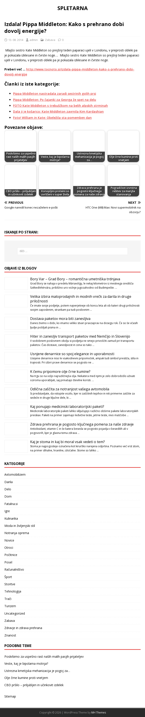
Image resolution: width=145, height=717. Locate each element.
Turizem (10, 606)
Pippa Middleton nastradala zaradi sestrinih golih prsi (54, 93)
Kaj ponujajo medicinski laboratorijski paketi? (67, 406)
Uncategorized (14, 613)
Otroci (8, 547)
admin (33, 40)
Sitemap (10, 696)
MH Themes (98, 712)
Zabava (50, 40)
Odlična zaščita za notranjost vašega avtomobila (69, 389)
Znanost (10, 635)
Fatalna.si (11, 504)
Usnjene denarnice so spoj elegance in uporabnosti (72, 353)
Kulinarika (11, 518)
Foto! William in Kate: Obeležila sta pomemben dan (52, 118)
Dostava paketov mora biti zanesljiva (60, 318)
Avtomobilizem (15, 474)
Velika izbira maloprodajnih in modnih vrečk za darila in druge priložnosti (80, 298)
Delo (7, 489)
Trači (7, 599)
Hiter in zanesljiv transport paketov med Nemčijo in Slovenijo (80, 336)
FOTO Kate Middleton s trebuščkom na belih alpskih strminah (60, 105)
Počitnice (10, 555)
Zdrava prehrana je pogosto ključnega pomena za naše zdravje (82, 424)
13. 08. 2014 (15, 40)
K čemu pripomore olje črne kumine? (60, 371)
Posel (8, 562)
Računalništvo (14, 569)
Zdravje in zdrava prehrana (23, 628)
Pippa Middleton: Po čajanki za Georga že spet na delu (54, 100)
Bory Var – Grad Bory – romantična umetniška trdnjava (75, 279)
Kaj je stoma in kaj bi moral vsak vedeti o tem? (67, 441)
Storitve (9, 584)
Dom (8, 496)
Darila (8, 482)
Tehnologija (12, 591)
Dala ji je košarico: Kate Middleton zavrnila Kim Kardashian (58, 111)
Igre (7, 511)
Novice (9, 540)
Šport (8, 577)
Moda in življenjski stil (19, 526)
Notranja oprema (16, 533)
